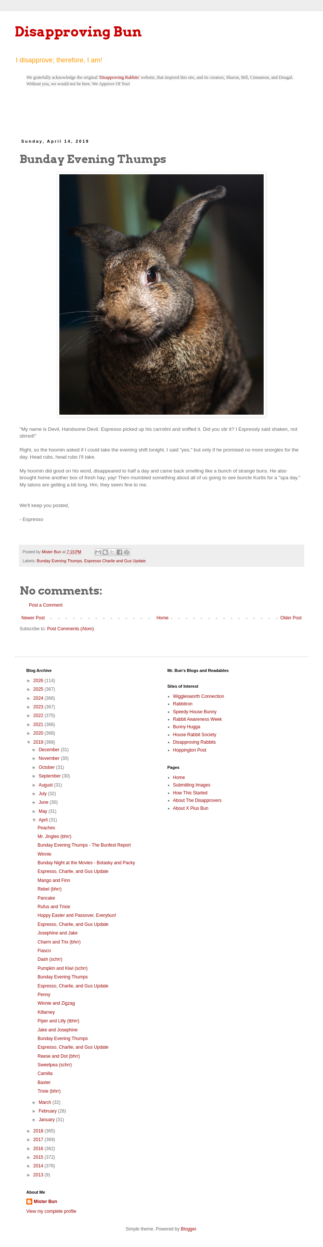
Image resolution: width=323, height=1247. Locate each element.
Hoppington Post (190, 750)
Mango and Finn (54, 880)
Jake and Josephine (58, 1030)
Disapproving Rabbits (119, 77)
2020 (39, 733)
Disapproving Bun (78, 31)
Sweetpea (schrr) (55, 1064)
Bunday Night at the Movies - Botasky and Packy (86, 862)
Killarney (46, 1012)
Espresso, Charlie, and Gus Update (73, 871)
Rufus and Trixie (54, 906)
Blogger (188, 1229)
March (46, 1102)
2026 (39, 680)
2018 (39, 1131)
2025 (39, 689)
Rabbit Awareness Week (197, 719)
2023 (39, 707)
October (47, 767)
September (50, 776)
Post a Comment (45, 605)
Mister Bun (45, 1201)
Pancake (46, 898)
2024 (39, 698)
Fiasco (44, 950)
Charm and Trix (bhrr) (59, 942)
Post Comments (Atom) (70, 628)
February (48, 1111)
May (43, 811)
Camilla (45, 1073)
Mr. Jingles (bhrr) (54, 836)
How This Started (190, 793)
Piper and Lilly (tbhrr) (58, 1021)
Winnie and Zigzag (56, 1003)
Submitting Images (191, 785)
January (47, 1119)
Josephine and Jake (58, 933)
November (50, 758)
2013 (39, 1175)
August (46, 785)
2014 (39, 1165)
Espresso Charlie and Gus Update (115, 561)
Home (163, 617)
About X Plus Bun (190, 808)
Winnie (44, 854)
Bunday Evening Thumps (59, 561)
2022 (39, 715)
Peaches (46, 827)
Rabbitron (183, 704)
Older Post (291, 617)
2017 (39, 1139)
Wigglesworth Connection (198, 696)
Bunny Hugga (187, 726)
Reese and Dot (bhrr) (59, 1056)
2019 (39, 742)
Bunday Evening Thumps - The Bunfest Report (84, 845)
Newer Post (33, 617)
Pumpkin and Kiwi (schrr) (63, 968)
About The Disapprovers (197, 800)
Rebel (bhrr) (50, 889)
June (44, 802)
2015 (39, 1157)
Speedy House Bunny (195, 711)
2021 (39, 724)
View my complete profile (51, 1211)
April (44, 820)
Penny (44, 994)
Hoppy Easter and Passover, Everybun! (77, 915)
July (43, 793)
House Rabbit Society (194, 734)
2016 (39, 1148)
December (50, 749)
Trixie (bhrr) (49, 1091)
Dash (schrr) (50, 959)
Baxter (44, 1082)
